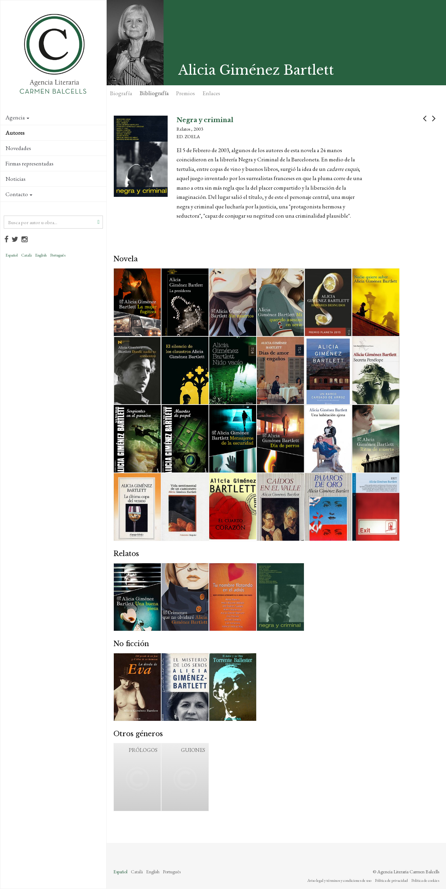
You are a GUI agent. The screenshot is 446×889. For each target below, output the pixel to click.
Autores (15, 132)
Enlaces (211, 93)
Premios (185, 93)
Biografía (121, 93)
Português (57, 255)
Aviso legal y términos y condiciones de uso (339, 880)
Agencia (17, 117)
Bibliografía (154, 93)
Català (26, 255)
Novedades (18, 148)
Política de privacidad (391, 880)
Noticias (15, 179)
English (41, 255)
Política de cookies (425, 880)
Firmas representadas (29, 163)
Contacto (18, 194)
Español (11, 255)
